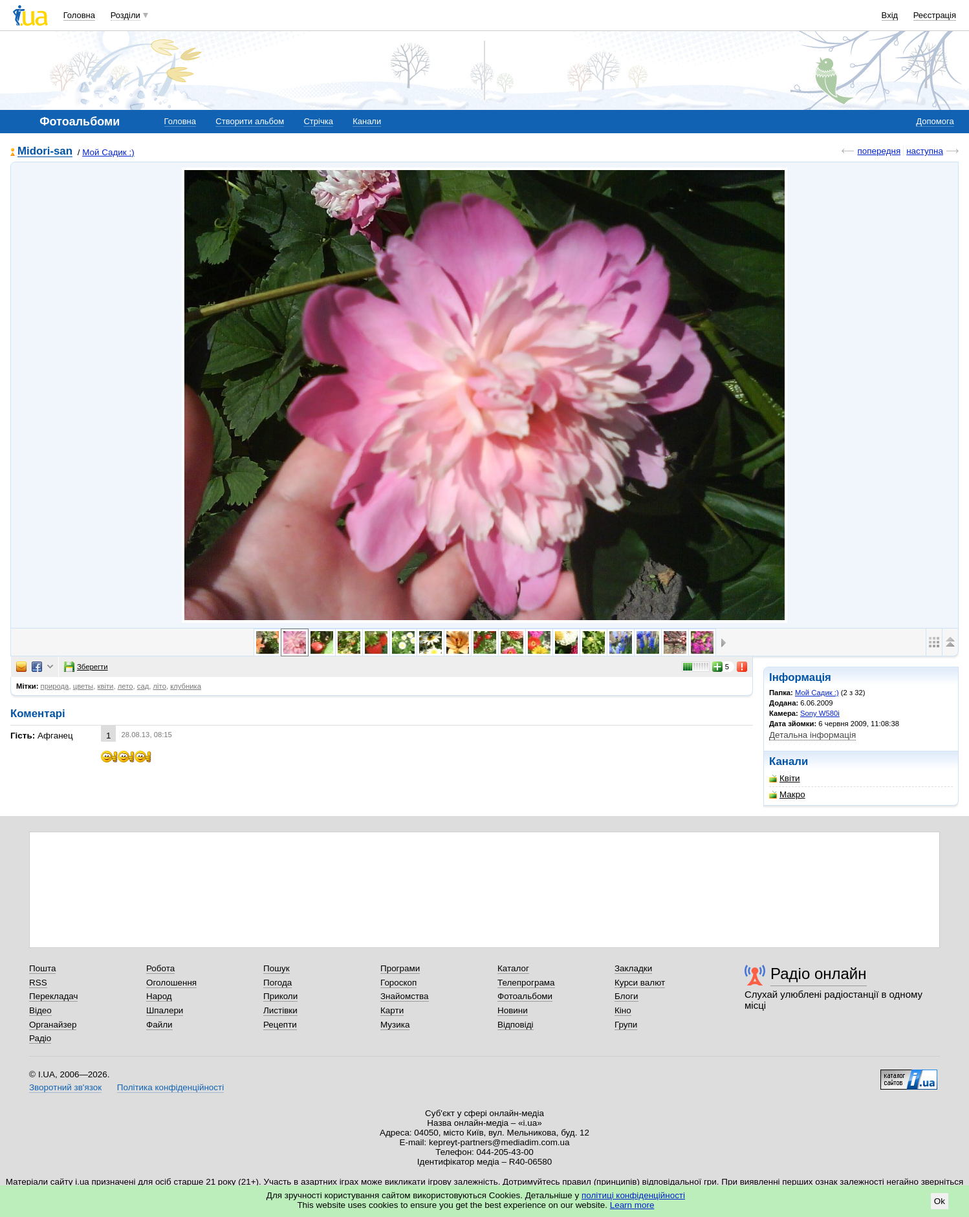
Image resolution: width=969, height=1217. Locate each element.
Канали (367, 121)
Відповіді (515, 1024)
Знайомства (404, 996)
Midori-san (44, 151)
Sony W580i (820, 713)
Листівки (280, 1010)
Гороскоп (398, 982)
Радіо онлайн (818, 973)
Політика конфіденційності (170, 1087)
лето (125, 686)
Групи (626, 1024)
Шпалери (164, 1010)
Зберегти (86, 667)
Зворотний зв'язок (65, 1087)
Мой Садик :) (108, 152)
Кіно (623, 1010)
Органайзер (52, 1024)
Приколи (280, 996)
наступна (924, 151)
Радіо (40, 1038)
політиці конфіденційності (633, 1195)
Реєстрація (934, 15)
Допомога (934, 121)
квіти (105, 686)
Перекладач (53, 996)
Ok (939, 1201)
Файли (159, 1024)
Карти (392, 1010)
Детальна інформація (812, 735)
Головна (79, 15)
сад (143, 686)
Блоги (626, 996)
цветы (83, 686)
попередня (878, 151)
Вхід (890, 15)
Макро (787, 794)
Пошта (42, 968)
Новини (512, 1010)
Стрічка (317, 121)
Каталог (513, 968)
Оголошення (171, 982)
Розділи (125, 15)
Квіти (784, 778)
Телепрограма (526, 982)
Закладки (633, 968)
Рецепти (280, 1024)
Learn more (632, 1205)
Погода (277, 982)
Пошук (276, 968)
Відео (40, 1010)
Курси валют (640, 982)
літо (159, 686)
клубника (185, 686)
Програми (400, 968)
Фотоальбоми (524, 996)
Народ (159, 996)
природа (55, 686)
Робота (160, 968)
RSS (38, 982)
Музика (394, 1024)
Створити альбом (249, 121)
